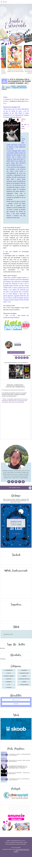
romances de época (24, 679)
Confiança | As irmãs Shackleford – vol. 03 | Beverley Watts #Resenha (9, 71)
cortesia (13, 86)
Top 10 (9, 673)
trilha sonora (24, 684)
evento (24, 676)
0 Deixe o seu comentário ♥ (16, 352)
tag (9, 684)
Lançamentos (9, 670)
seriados (9, 682)
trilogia (9, 687)
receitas (9, 679)
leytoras (8, 87)
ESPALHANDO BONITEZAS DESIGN (21, 850)
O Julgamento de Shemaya (19, 87)
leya (3, 87)
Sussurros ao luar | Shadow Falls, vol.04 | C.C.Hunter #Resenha (16, 523)
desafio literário (9, 676)
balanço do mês (24, 673)
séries (24, 682)
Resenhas (24, 670)
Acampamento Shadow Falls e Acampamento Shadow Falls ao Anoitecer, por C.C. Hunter (18, 767)
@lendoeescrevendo (8, 634)
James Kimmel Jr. (21, 86)
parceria (4, 89)
